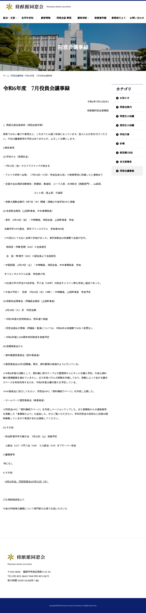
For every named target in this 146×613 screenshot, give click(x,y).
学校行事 (124, 134)
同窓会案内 (126, 107)
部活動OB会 (126, 152)
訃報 (122, 143)
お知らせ (124, 98)
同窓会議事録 (127, 171)
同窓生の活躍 (127, 116)
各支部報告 (126, 161)
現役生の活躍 (127, 125)
